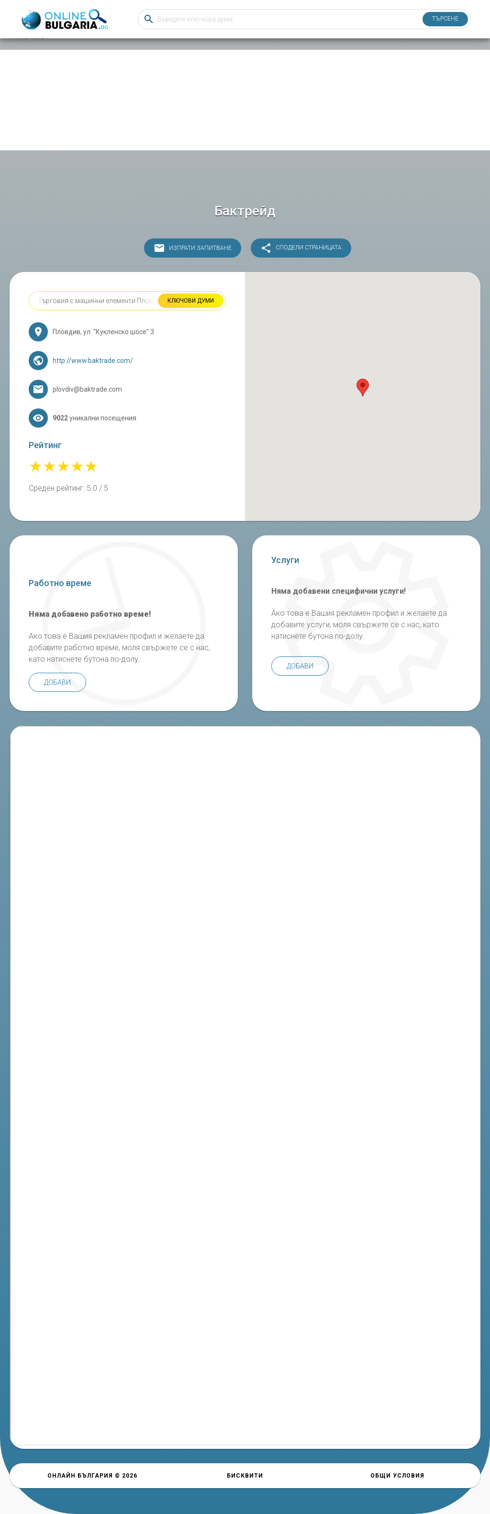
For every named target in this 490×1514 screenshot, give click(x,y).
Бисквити (245, 1475)
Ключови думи (190, 300)
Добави (57, 682)
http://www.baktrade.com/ (93, 360)
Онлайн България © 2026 (92, 1475)
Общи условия (397, 1475)
